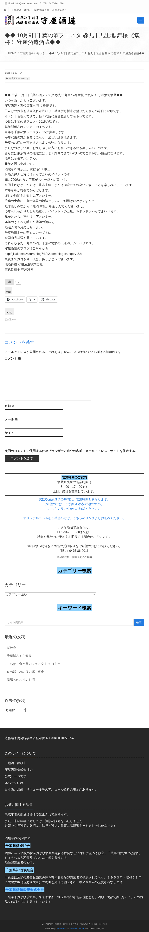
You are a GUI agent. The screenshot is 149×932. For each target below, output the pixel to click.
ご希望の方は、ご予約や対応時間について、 (74, 504)
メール (11, 419)
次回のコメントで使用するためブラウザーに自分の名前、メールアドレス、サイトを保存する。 (71, 451)
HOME (12, 53)
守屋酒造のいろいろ (32, 53)
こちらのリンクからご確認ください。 (74, 508)
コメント (13, 358)
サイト (9, 432)
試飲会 (11, 647)
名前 (10, 406)
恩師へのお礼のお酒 (21, 679)
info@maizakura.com (26, 3)
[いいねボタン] (9, 282)
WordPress (61, 929)
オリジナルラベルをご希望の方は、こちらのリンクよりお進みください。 (74, 518)
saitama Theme (77, 929)
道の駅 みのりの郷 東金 (25, 671)
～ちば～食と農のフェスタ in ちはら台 (34, 663)
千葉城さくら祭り (19, 655)
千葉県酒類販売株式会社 (24, 890)
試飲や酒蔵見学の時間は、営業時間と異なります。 (74, 499)
